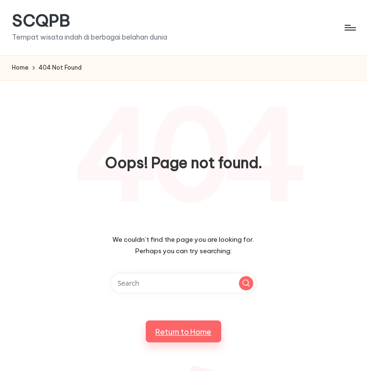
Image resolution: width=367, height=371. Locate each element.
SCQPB (41, 21)
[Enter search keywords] (183, 283)
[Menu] (350, 28)
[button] (246, 283)
